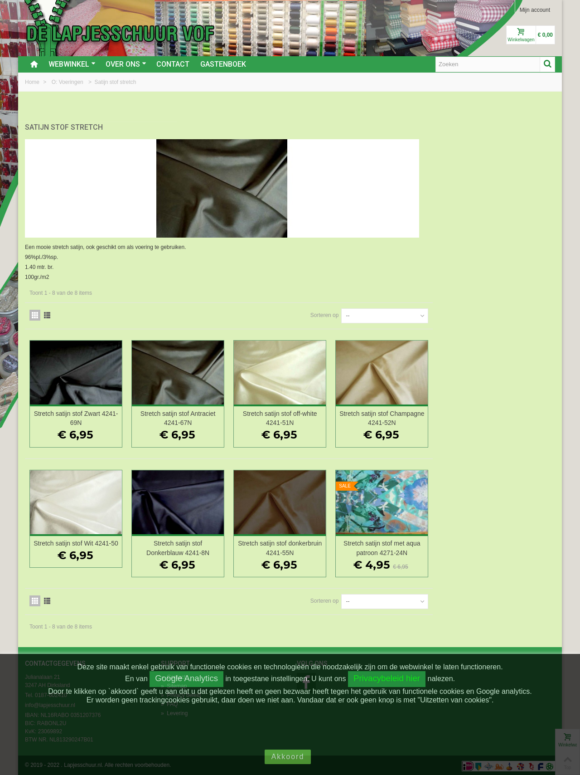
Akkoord (287, 756)
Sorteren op (446, 313)
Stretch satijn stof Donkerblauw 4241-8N (308, 546)
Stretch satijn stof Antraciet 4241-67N (308, 416)
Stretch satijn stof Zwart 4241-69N (210, 416)
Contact (172, 64)
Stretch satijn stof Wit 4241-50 (210, 546)
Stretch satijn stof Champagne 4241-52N (506, 416)
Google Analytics (186, 678)
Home (33, 82)
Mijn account (535, 10)
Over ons (126, 64)
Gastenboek (223, 64)
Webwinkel (72, 64)
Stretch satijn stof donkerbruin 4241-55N (407, 546)
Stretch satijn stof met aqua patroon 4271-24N (506, 546)
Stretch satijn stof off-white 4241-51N (407, 416)
